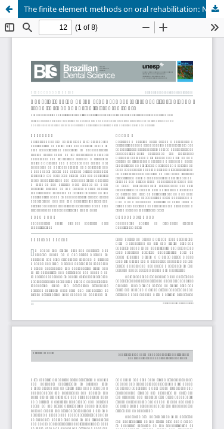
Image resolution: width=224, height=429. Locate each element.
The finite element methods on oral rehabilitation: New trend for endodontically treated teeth (124, 9)
